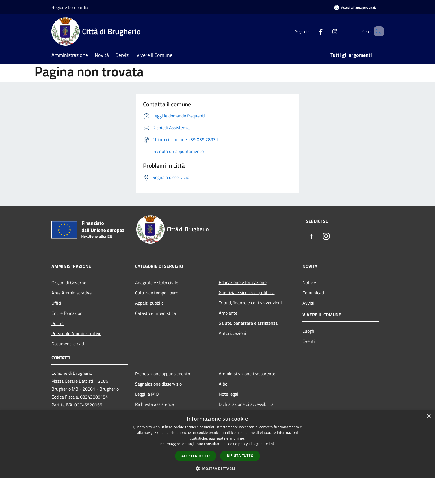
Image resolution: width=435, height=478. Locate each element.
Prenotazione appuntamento (162, 373)
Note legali (229, 394)
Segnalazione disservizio (158, 383)
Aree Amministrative (71, 292)
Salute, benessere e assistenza (248, 323)
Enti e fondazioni (67, 313)
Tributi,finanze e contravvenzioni (250, 302)
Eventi (308, 341)
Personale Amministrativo (76, 333)
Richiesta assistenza (154, 404)
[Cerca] (377, 31)
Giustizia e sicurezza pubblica (247, 292)
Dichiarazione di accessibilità (246, 404)
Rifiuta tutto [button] (240, 455)
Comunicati (313, 292)
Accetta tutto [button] (195, 455)
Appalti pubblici (150, 303)
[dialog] (217, 444)
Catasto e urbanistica (155, 313)
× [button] (429, 416)
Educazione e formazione (243, 282)
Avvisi (308, 303)
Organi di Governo (68, 282)
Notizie (309, 282)
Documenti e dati (67, 343)
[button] (217, 468)
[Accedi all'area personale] (355, 7)
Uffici (56, 303)
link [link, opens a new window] (272, 444)
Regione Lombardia (69, 7)
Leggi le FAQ (147, 394)
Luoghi (308, 331)
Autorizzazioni (232, 333)
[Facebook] (312, 31)
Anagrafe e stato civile (156, 282)
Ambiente (228, 312)
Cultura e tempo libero (156, 292)
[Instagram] (326, 31)
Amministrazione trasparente (247, 373)
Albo (223, 383)
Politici (57, 323)
